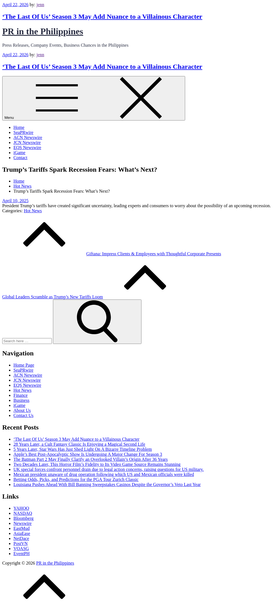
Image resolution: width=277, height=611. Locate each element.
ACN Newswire (27, 137)
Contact (20, 157)
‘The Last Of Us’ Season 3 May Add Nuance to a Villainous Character (102, 16)
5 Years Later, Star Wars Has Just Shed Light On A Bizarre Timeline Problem (82, 449)
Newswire (22, 523)
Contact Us (23, 415)
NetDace (21, 538)
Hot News (33, 210)
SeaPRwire (23, 132)
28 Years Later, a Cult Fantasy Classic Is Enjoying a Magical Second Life (79, 444)
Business (21, 400)
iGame (19, 152)
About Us (22, 410)
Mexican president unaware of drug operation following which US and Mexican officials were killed (103, 474)
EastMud (21, 528)
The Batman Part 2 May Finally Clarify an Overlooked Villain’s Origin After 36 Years (90, 459)
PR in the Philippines (42, 31)
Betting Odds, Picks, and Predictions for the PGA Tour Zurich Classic (76, 479)
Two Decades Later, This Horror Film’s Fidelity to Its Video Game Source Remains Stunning (97, 464)
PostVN (20, 543)
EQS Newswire (27, 147)
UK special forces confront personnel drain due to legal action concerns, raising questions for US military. (108, 469)
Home (18, 127)
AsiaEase (21, 533)
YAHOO (21, 508)
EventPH (21, 553)
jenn (40, 4)
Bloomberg (23, 518)
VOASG (21, 548)
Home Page (23, 365)
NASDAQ (22, 513)
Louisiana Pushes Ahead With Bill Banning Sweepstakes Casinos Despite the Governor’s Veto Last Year (107, 484)
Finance (20, 395)
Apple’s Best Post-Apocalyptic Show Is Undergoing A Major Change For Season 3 (87, 454)
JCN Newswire (27, 142)
